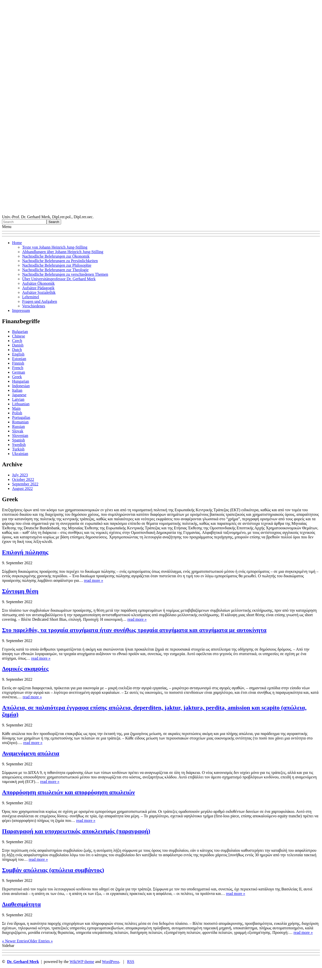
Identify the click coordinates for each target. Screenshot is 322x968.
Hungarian (20, 381)
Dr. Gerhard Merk (23, 961)
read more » (93, 580)
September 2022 (25, 484)
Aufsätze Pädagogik (38, 288)
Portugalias (21, 417)
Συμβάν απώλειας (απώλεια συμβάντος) (53, 870)
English (18, 354)
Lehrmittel (30, 297)
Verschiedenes (33, 306)
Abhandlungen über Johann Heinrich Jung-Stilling (62, 252)
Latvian (18, 399)
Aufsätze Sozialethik (39, 292)
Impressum (21, 310)
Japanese (19, 395)
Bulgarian (20, 331)
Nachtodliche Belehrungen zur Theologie (55, 270)
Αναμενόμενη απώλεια (30, 753)
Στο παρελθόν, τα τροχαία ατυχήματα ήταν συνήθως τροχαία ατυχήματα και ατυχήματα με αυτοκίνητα (134, 630)
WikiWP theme (81, 961)
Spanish (18, 440)
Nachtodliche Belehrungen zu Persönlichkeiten (60, 261)
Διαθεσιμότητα (21, 904)
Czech (17, 340)
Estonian (19, 359)
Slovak (17, 431)
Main (16, 408)
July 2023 (20, 475)
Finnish (18, 363)
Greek (17, 377)
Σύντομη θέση (20, 591)
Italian (17, 390)
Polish (17, 413)
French (17, 368)
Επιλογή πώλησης (25, 552)
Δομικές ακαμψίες (25, 668)
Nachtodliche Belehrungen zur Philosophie (56, 265)
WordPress (110, 961)
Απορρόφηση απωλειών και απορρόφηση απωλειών (68, 792)
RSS (130, 961)
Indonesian (21, 386)
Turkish (18, 449)
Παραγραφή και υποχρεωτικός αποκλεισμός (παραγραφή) (76, 831)
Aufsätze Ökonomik (38, 283)
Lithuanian (20, 404)
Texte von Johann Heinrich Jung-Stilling (54, 247)
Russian (18, 426)
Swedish (19, 444)
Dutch (17, 350)
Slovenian (20, 435)
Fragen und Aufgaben (39, 301)
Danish (17, 345)
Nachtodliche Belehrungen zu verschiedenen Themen (65, 274)
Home (17, 243)
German (18, 372)
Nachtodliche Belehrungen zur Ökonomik (56, 256)
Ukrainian (20, 453)
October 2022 (23, 479)
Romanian (20, 422)
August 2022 (22, 488)
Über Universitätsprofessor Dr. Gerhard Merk (59, 279)
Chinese (18, 336)
